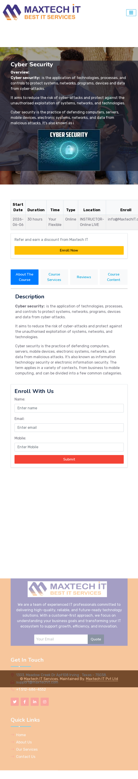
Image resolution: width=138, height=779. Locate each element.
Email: (19, 419)
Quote (96, 695)
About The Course (24, 277)
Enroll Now (69, 250)
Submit (69, 459)
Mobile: (20, 438)
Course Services (54, 277)
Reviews (84, 277)
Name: (20, 399)
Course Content (113, 277)
